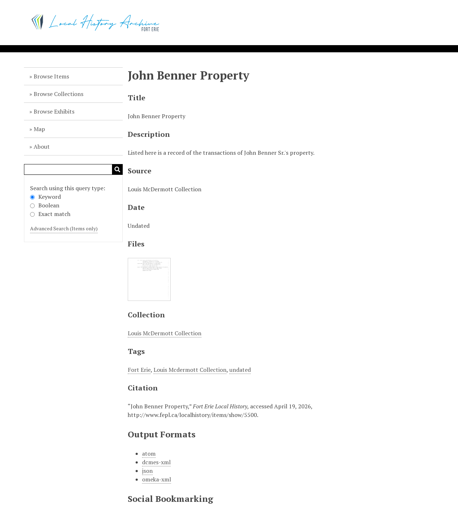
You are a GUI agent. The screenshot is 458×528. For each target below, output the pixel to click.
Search (117, 169)
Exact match (50, 214)
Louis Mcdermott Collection (190, 370)
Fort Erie (139, 370)
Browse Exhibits (54, 111)
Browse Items (51, 76)
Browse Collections (58, 94)
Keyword (45, 197)
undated (240, 370)
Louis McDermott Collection (164, 333)
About (42, 146)
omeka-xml (156, 479)
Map (39, 129)
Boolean (44, 205)
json (147, 471)
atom (149, 453)
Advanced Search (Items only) (64, 228)
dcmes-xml (156, 462)
